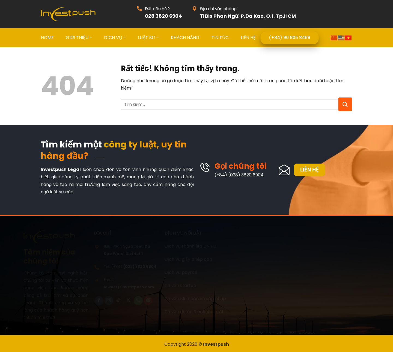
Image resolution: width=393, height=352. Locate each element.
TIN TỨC (220, 37)
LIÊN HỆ (248, 37)
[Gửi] (345, 104)
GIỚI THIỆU (79, 37)
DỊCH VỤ (115, 37)
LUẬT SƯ (148, 37)
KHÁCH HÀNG (185, 37)
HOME (47, 37)
